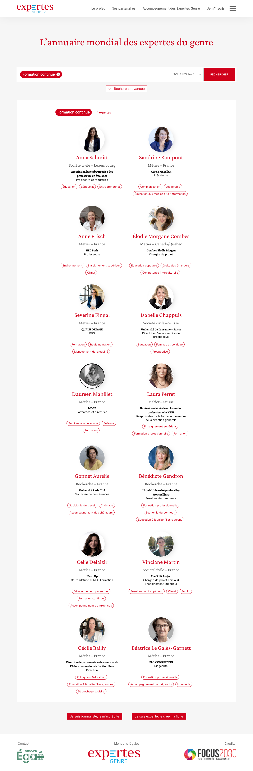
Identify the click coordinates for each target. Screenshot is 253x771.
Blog (221, 8)
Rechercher (219, 74)
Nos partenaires (110, 8)
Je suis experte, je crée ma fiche (159, 716)
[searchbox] (106, 74)
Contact (23, 744)
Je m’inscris (202, 8)
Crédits (230, 744)
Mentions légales (126, 744)
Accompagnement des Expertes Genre (157, 8)
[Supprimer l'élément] (58, 74)
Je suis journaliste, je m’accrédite (94, 716)
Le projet (84, 8)
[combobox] (92, 74)
